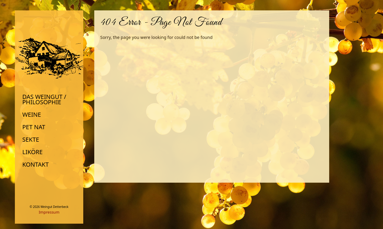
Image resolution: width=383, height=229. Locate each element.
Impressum (49, 212)
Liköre (32, 152)
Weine (31, 114)
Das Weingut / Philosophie (44, 99)
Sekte (30, 139)
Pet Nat (33, 127)
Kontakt (35, 164)
